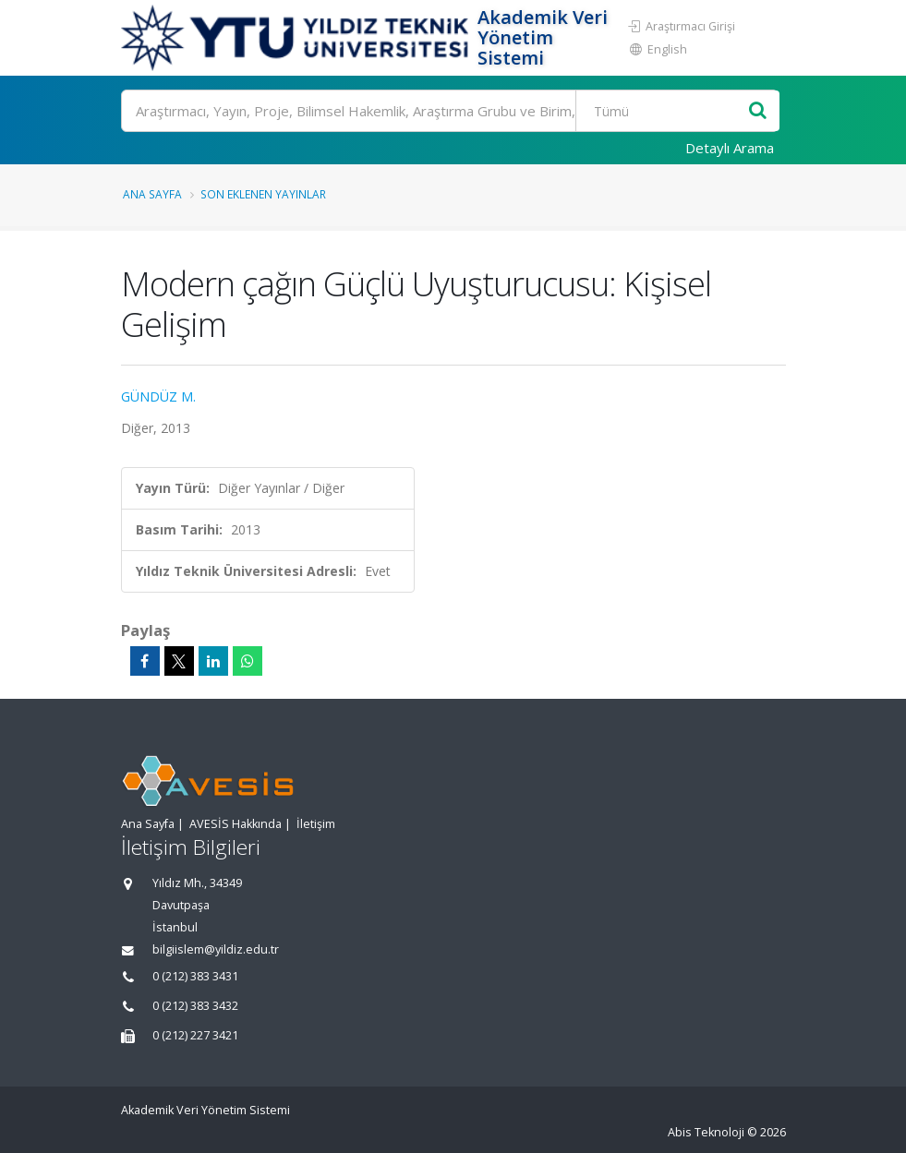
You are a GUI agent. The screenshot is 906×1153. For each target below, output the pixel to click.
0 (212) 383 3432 (195, 1006)
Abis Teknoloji (706, 1132)
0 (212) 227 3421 (195, 1035)
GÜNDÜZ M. (158, 396)
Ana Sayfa (152, 193)
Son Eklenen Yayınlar (263, 193)
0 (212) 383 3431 (195, 976)
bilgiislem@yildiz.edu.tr (215, 949)
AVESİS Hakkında (235, 824)
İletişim (315, 824)
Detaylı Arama (729, 147)
